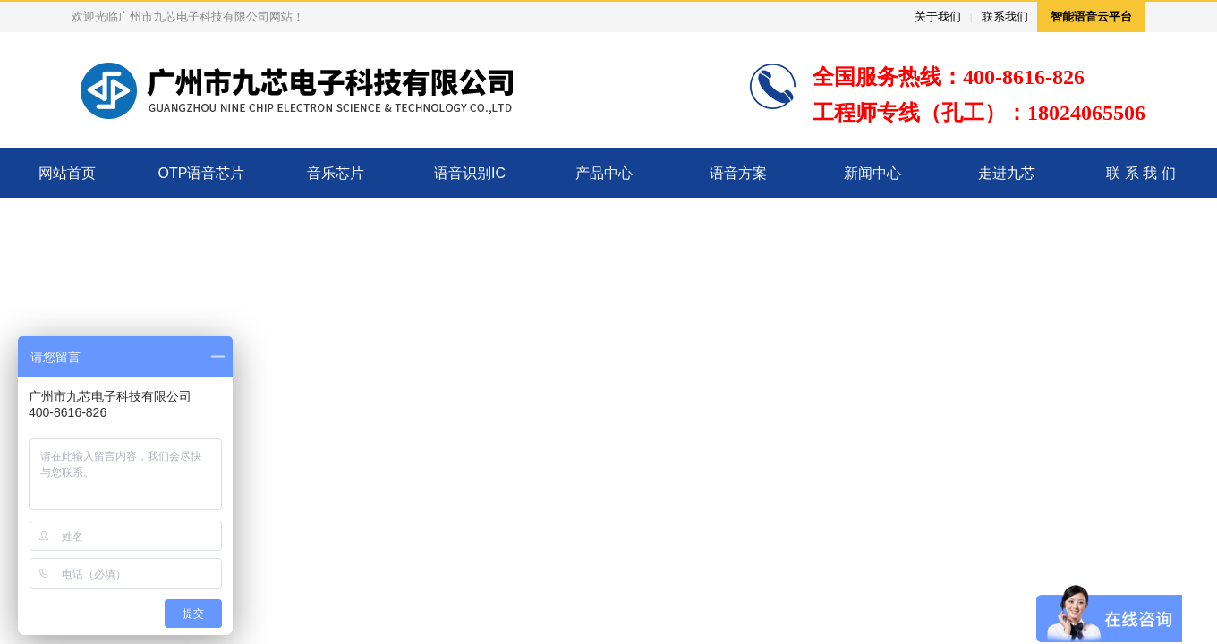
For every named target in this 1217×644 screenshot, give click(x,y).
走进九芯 (1006, 173)
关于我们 (938, 16)
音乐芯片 (335, 173)
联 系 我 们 (1140, 173)
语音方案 (738, 173)
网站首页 (67, 173)
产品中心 (604, 173)
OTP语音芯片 (201, 173)
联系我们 (1005, 16)
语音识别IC (470, 173)
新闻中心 (872, 173)
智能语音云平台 (1091, 16)
